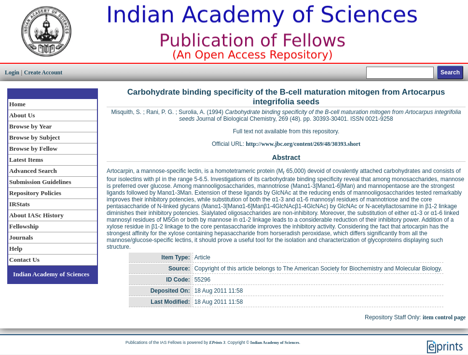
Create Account (43, 72)
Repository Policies (35, 193)
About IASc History (36, 215)
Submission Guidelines (40, 181)
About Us (22, 115)
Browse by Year (30, 126)
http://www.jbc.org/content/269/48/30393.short (303, 144)
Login (12, 72)
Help (15, 248)
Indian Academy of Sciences (51, 274)
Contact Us (24, 259)
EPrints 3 (217, 342)
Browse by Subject (34, 137)
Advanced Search (33, 170)
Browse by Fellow (33, 148)
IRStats (19, 204)
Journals (21, 237)
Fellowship (24, 226)
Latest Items (26, 159)
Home (17, 104)
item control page (444, 317)
